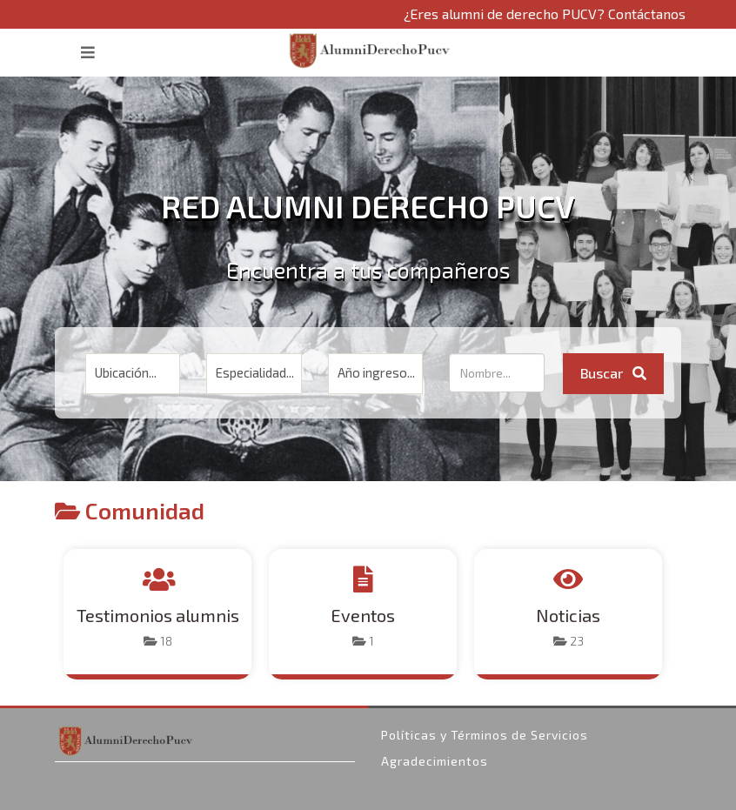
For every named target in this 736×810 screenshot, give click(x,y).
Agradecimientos (434, 760)
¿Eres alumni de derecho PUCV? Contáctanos (545, 13)
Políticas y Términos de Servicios (484, 734)
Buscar (613, 373)
